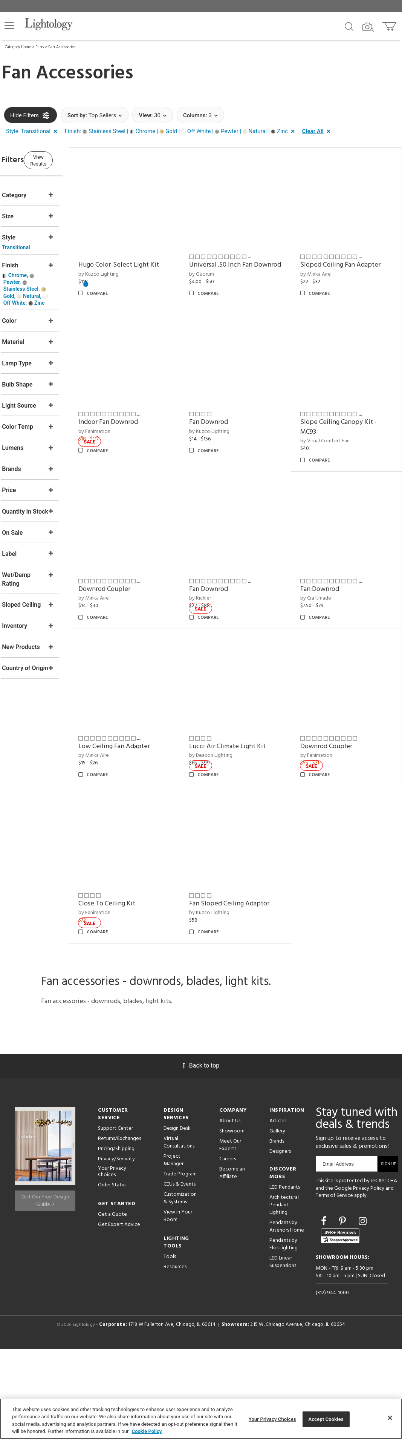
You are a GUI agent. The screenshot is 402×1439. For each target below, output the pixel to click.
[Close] (390, 1418)
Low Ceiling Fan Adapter (244, 845)
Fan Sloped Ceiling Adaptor (350, 993)
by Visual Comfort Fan (233, 569)
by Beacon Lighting (331, 855)
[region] (201, 1418)
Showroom (232, 1221)
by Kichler (321, 707)
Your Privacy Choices (112, 1261)
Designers (280, 1241)
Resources (175, 1356)
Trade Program (180, 1264)
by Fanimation (326, 412)
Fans (39, 47)
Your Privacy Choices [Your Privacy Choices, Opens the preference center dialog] (272, 1419)
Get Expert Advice (119, 1314)
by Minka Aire (325, 264)
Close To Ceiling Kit (237, 993)
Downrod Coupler (336, 550)
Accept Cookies (326, 1419)
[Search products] (349, 26)
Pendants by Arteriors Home (286, 1316)
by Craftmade (122, 855)
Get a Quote (112, 1304)
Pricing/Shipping (116, 1238)
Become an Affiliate (232, 1263)
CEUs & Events (180, 1274)
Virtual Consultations (179, 1232)
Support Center (115, 1218)
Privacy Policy (368, 1278)
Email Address (338, 1253)
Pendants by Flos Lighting (283, 1334)
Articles (277, 1210)
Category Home (18, 47)
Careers (227, 1248)
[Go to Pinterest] (343, 1311)
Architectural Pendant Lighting (284, 1295)
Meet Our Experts (230, 1235)
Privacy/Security (116, 1248)
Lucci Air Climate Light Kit (348, 845)
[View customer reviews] (340, 1325)
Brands (276, 1231)
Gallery (277, 1221)
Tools (170, 1346)
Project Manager (173, 1250)
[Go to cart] (390, 24)
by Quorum (221, 274)
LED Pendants (284, 1277)
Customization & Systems (180, 1288)
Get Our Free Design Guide (45, 1287)
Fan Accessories (61, 47)
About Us (229, 1210)
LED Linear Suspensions (282, 1352)
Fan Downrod (126, 550)
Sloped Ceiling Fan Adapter (350, 255)
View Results (66, 159)
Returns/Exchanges (119, 1228)
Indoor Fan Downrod (339, 402)
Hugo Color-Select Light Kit (147, 255)
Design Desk (177, 1218)
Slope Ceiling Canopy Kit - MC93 (247, 555)
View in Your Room (178, 1306)
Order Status (112, 1274)
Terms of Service (334, 1285)
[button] (9, 25)
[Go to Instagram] (362, 1311)
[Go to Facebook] (325, 1311)
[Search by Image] (368, 27)
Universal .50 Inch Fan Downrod (240, 260)
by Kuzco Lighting (127, 264)
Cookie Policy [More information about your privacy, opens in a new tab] (147, 1431)
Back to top (201, 1155)
